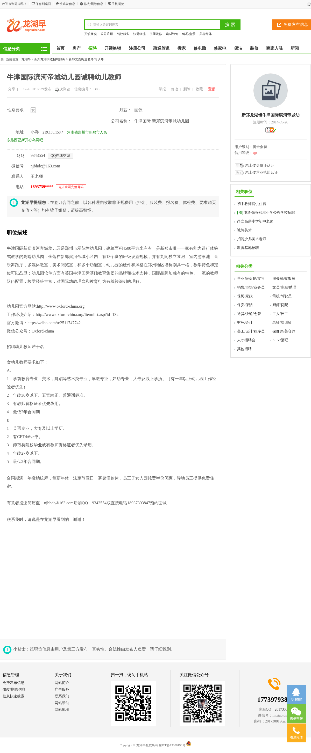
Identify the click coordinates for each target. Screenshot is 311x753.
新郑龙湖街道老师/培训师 (86, 59)
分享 (11, 89)
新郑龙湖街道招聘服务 (49, 59)
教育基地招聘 (248, 248)
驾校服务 (123, 34)
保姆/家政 (245, 296)
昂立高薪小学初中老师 (255, 221)
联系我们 (62, 696)
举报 (162, 89)
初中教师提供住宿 (251, 204)
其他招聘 (244, 349)
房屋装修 (156, 34)
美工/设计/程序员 (251, 331)
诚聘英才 (244, 230)
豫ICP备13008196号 (172, 745)
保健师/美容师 (283, 331)
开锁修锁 (90, 34)
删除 (186, 89)
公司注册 (107, 34)
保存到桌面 (43, 4)
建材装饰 (172, 34)
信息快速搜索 (13, 696)
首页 (60, 48)
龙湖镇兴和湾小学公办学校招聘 (266, 213)
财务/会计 (245, 322)
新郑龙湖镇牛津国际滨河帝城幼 (271, 115)
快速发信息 (67, 4)
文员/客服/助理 (284, 287)
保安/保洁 (245, 305)
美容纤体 (205, 34)
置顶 (211, 89)
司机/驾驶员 (282, 296)
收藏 (199, 89)
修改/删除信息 (93, 4)
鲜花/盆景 (188, 34)
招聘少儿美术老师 (251, 239)
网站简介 (62, 683)
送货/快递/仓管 (249, 314)
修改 (174, 89)
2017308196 (284, 709)
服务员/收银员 (283, 278)
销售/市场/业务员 (251, 287)
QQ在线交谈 (60, 156)
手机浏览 (118, 4)
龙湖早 (26, 59)
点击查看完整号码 (71, 187)
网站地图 (62, 710)
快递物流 (139, 34)
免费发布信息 (13, 683)
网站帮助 (62, 703)
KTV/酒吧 (280, 340)
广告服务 (62, 689)
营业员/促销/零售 (251, 278)
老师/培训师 (282, 322)
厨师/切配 (280, 305)
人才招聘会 (246, 340)
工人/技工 (280, 314)
